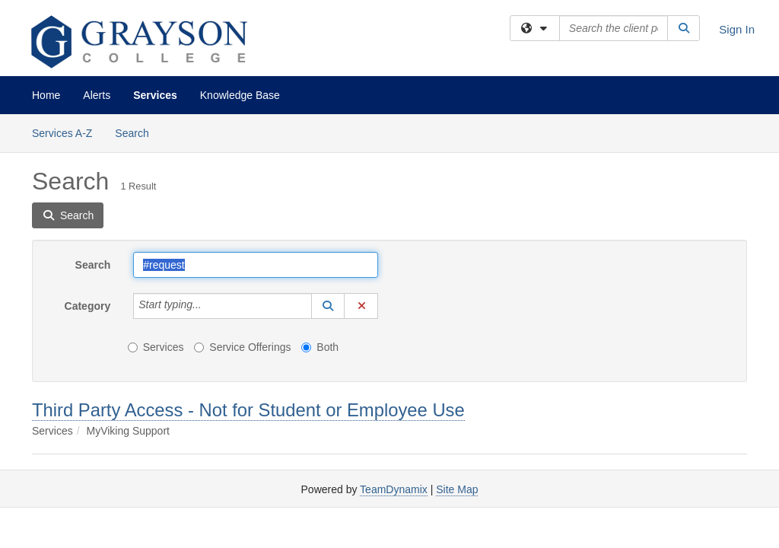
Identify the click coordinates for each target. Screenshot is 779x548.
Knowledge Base (240, 95)
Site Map (457, 489)
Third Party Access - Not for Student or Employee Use (248, 410)
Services (155, 95)
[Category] (210, 306)
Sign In (737, 29)
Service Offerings (242, 347)
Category (88, 306)
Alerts (96, 95)
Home (46, 95)
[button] (328, 306)
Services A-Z (62, 133)
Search (137, 132)
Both (320, 347)
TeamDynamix (394, 489)
